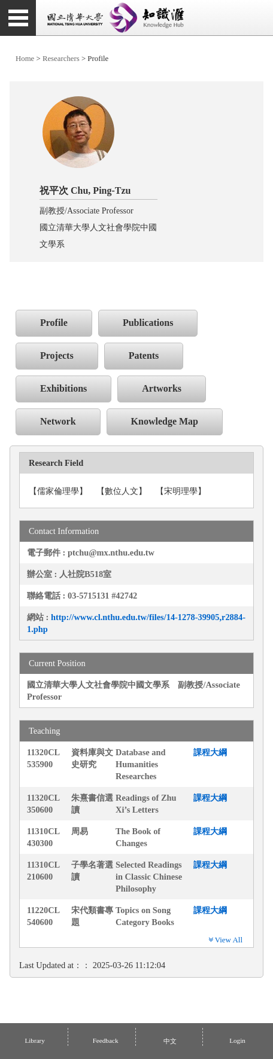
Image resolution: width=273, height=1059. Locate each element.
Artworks (161, 388)
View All (225, 939)
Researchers (61, 58)
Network (58, 421)
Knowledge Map (164, 421)
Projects (57, 355)
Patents (144, 355)
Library (35, 1040)
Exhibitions (63, 388)
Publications (148, 323)
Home (25, 58)
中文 (169, 1041)
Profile (54, 323)
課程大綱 (210, 752)
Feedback (106, 1040)
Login (236, 1040)
